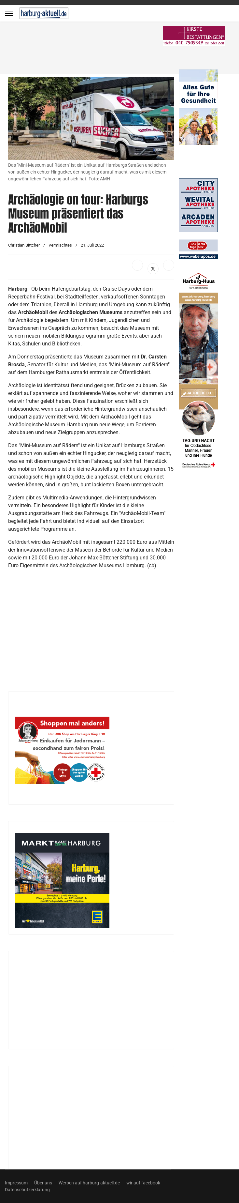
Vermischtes (60, 245)
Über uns (43, 1182)
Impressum (16, 1182)
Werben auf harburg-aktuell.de (89, 1182)
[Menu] (9, 13)
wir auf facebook (143, 1182)
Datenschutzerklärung (27, 1189)
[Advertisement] (99, 49)
